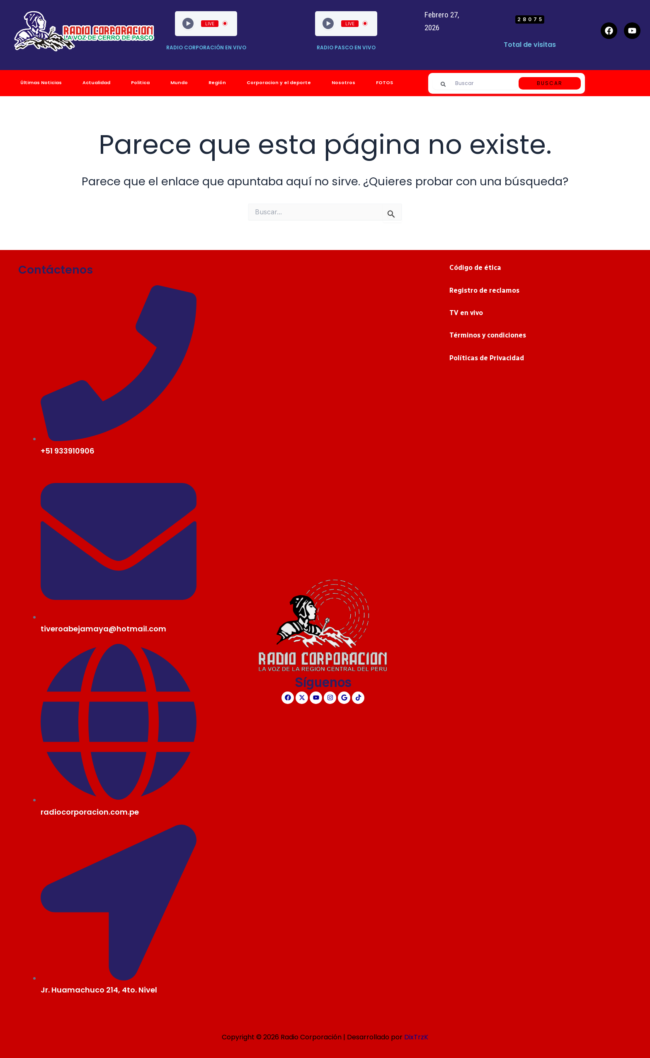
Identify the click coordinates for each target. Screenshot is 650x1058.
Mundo (179, 82)
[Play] (188, 23)
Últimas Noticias (41, 82)
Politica (140, 82)
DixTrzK (416, 1037)
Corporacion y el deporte (279, 82)
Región (217, 82)
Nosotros (343, 82)
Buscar (550, 83)
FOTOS (384, 82)
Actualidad (96, 82)
